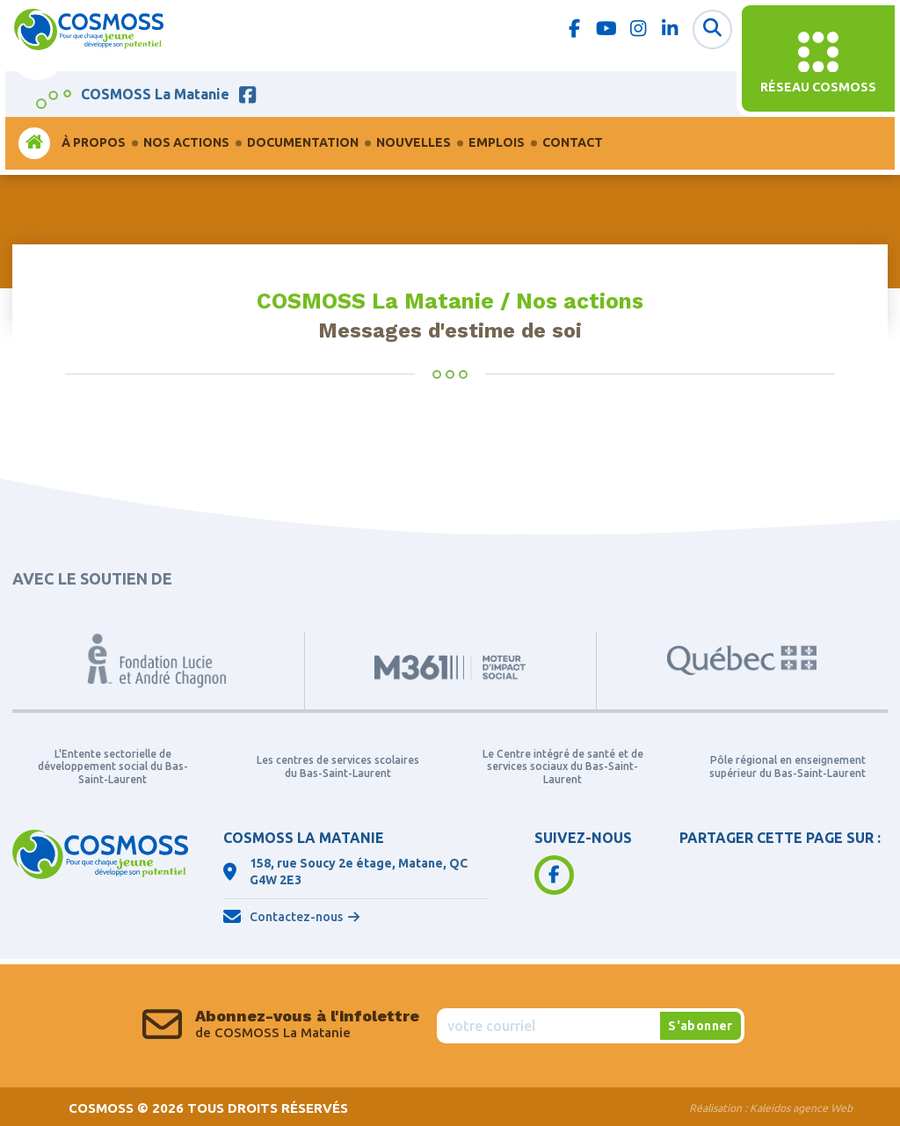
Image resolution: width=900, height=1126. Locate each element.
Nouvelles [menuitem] (413, 142)
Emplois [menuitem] (496, 142)
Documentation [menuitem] (303, 142)
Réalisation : (771, 1108)
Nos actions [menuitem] (186, 142)
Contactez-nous (296, 917)
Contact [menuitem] (572, 142)
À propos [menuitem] (94, 142)
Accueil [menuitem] (34, 142)
